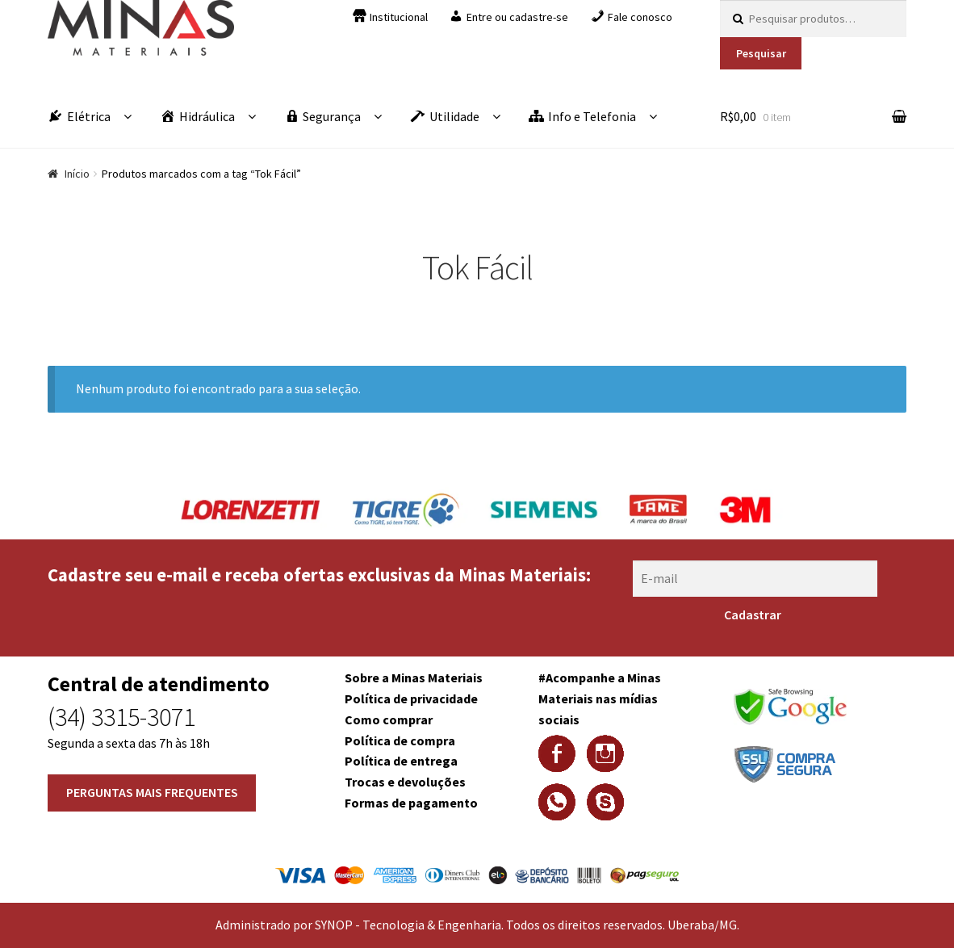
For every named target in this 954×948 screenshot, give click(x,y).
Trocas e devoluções (405, 782)
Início (77, 173)
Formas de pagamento (411, 803)
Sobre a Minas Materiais (414, 677)
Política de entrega (401, 761)
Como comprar (389, 719)
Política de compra (400, 740)
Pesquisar (761, 53)
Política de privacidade (411, 698)
